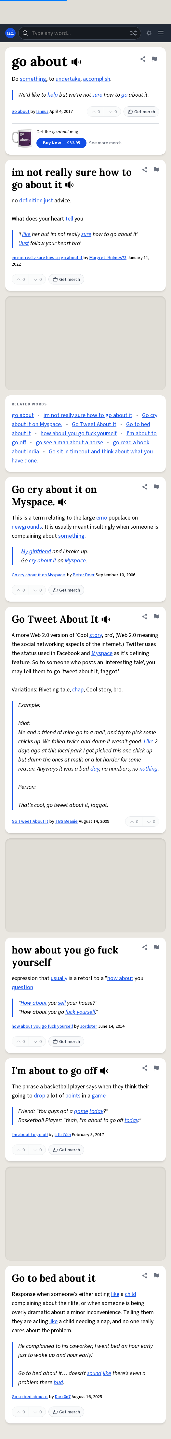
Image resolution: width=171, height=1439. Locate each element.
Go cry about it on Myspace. (39, 575)
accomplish (96, 79)
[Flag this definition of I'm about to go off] (156, 1068)
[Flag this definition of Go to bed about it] (156, 1275)
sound (94, 1373)
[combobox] (79, 33)
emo (101, 518)
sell (62, 1003)
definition (31, 201)
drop (39, 1096)
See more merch (105, 143)
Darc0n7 (63, 1397)
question (22, 987)
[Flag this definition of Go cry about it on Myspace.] (156, 487)
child (130, 1294)
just (48, 201)
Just (24, 243)
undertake (68, 79)
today (96, 1111)
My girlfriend (36, 551)
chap (78, 690)
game (99, 1096)
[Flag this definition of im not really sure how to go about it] (156, 169)
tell (69, 219)
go (124, 95)
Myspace (75, 561)
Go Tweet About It (94, 424)
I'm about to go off (30, 1135)
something (33, 79)
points (73, 1096)
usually (59, 978)
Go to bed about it (30, 1397)
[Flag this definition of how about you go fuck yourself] (156, 947)
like (26, 234)
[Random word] (133, 33)
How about (33, 1003)
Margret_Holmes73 (107, 258)
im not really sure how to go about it (47, 258)
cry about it (42, 561)
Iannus (42, 111)
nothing (148, 769)
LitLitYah (63, 1135)
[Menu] (160, 33)
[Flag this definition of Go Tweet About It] (156, 616)
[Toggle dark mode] (149, 33)
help (52, 95)
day (94, 769)
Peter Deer (84, 575)
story (95, 635)
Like (148, 741)
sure (97, 95)
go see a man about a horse (69, 442)
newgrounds (27, 527)
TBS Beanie (66, 821)
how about (120, 978)
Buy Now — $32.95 (61, 143)
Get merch (141, 112)
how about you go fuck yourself (79, 433)
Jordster (88, 1026)
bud (58, 1382)
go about (21, 111)
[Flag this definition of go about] (154, 59)
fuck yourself (80, 1012)
